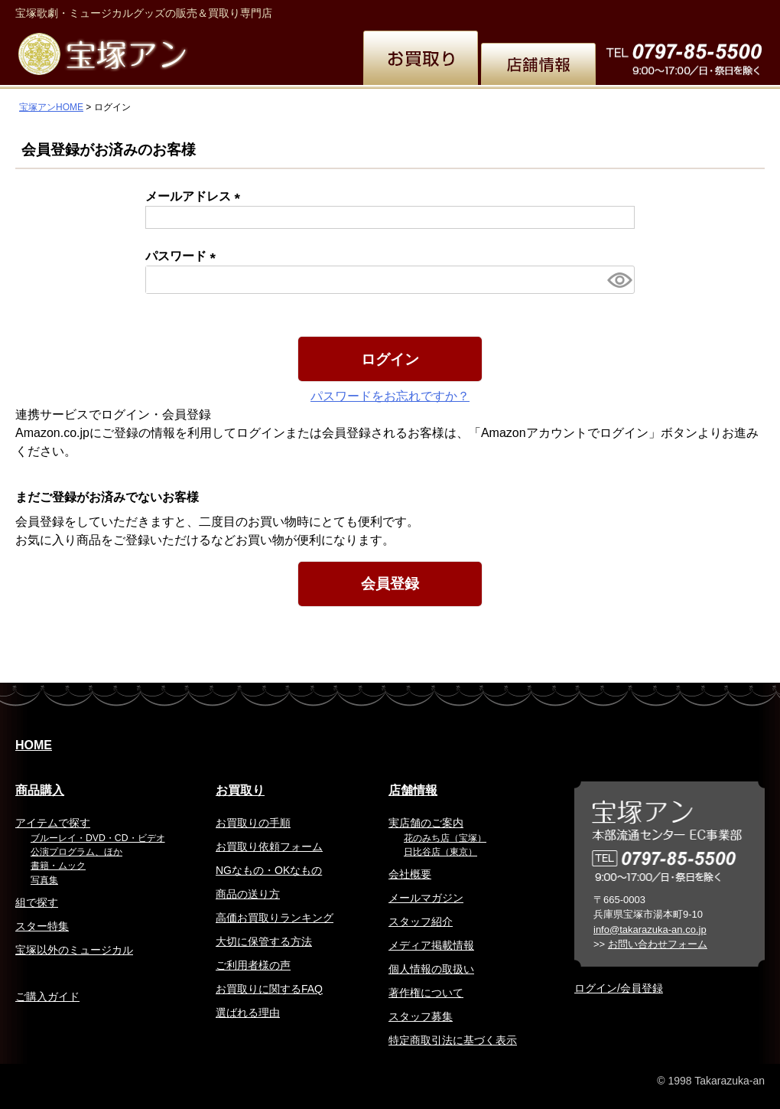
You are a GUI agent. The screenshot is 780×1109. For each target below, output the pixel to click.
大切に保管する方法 (264, 941)
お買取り (240, 790)
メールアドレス (195, 196)
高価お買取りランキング (274, 918)
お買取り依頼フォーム (269, 846)
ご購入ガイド (47, 996)
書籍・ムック (58, 865)
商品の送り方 (248, 894)
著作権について (425, 993)
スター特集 (42, 926)
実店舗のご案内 (425, 823)
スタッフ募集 (420, 1016)
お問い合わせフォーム (657, 944)
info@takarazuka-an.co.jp (650, 929)
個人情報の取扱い (431, 969)
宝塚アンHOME (51, 107)
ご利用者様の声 (253, 965)
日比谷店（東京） (440, 851)
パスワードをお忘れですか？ (390, 396)
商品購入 (39, 790)
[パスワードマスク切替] (618, 279)
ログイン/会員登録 (618, 988)
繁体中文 (563, 11)
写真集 (44, 880)
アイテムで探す (52, 823)
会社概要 (409, 874)
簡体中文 (619, 11)
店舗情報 (412, 790)
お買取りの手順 (253, 823)
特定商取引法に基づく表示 (452, 1040)
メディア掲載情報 (431, 945)
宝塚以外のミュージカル (74, 950)
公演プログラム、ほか (76, 851)
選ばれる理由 (248, 1012)
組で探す (36, 902)
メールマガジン (425, 898)
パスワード (183, 256)
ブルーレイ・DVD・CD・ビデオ (98, 838)
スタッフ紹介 (420, 921)
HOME (33, 745)
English (509, 11)
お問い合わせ (728, 11)
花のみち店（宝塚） (445, 838)
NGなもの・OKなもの (269, 870)
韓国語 (669, 11)
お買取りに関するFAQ (269, 989)
